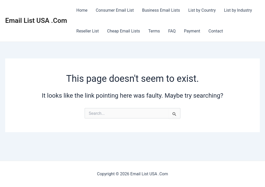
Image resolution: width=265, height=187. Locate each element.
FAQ (172, 31)
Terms (154, 31)
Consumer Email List (115, 10)
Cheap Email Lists (123, 31)
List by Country (202, 10)
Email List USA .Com (36, 20)
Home (81, 10)
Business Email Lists (161, 10)
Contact (216, 31)
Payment (192, 31)
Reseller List (87, 31)
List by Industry (238, 10)
